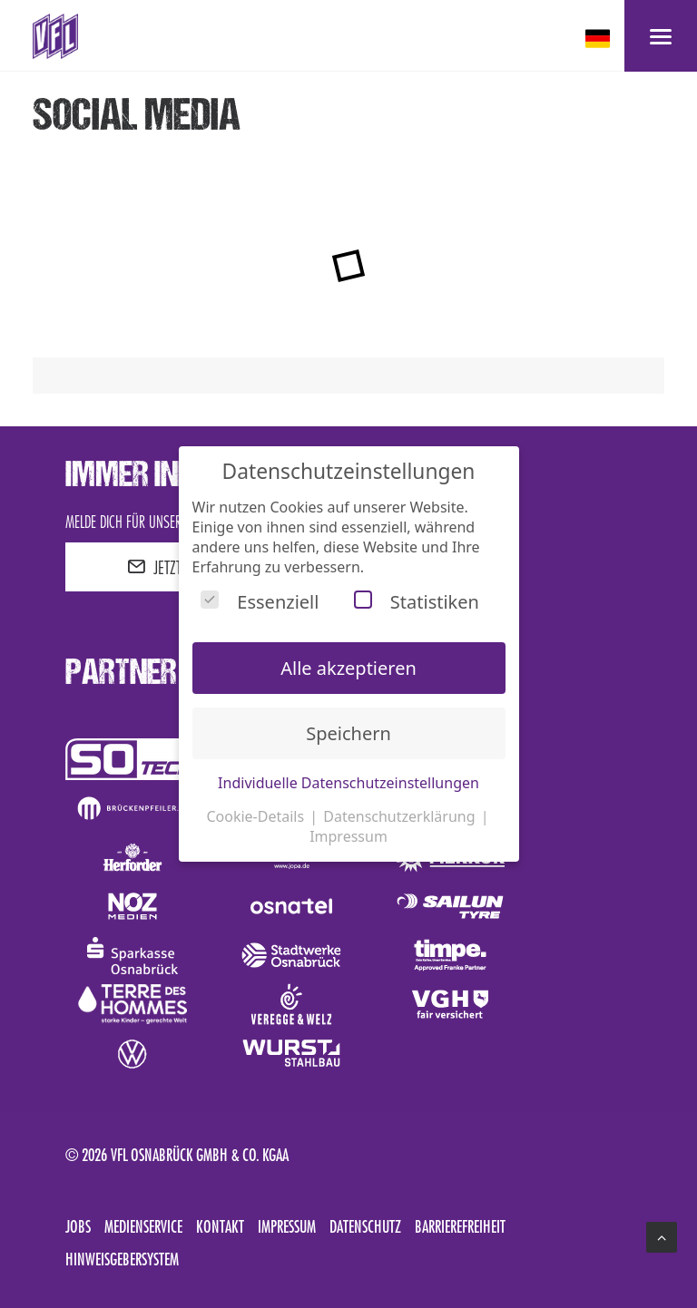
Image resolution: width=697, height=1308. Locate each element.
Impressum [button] (348, 836)
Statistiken (416, 602)
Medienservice (143, 1226)
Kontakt (220, 1226)
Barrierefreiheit (460, 1226)
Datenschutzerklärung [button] (400, 816)
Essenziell (260, 602)
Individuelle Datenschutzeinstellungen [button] (348, 783)
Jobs (78, 1226)
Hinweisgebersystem (122, 1259)
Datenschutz (365, 1226)
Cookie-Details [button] (257, 816)
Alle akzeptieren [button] (348, 668)
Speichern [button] (348, 733)
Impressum (287, 1226)
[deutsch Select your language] (599, 38)
